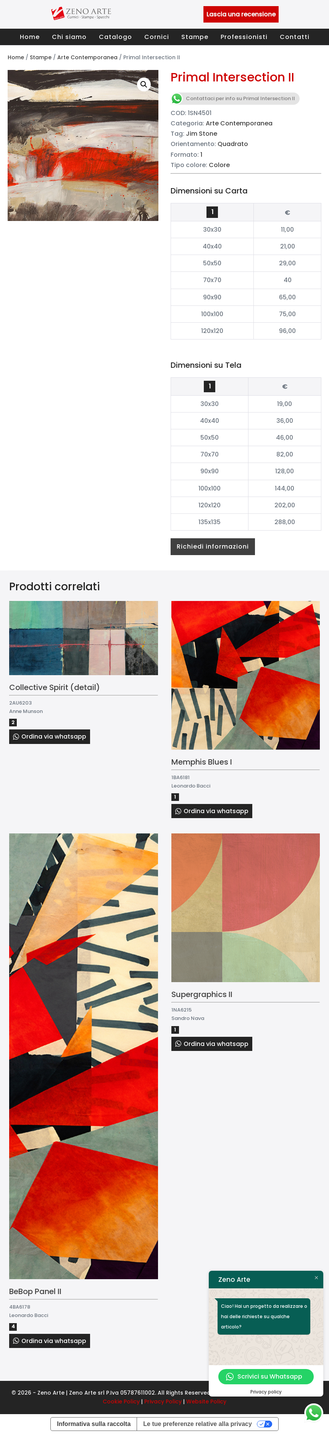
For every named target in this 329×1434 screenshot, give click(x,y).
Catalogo (115, 36)
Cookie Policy (121, 1401)
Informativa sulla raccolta (94, 1424)
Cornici (156, 36)
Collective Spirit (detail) (54, 687)
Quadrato (233, 144)
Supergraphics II (201, 994)
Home (30, 36)
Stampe (194, 36)
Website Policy (206, 1401)
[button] (144, 84)
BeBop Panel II (35, 1291)
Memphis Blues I (201, 762)
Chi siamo (69, 36)
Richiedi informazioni (213, 546)
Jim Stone (201, 133)
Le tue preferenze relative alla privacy (197, 1424)
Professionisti (244, 36)
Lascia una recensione (241, 14)
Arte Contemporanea (87, 57)
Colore (219, 165)
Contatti (295, 36)
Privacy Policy (163, 1401)
